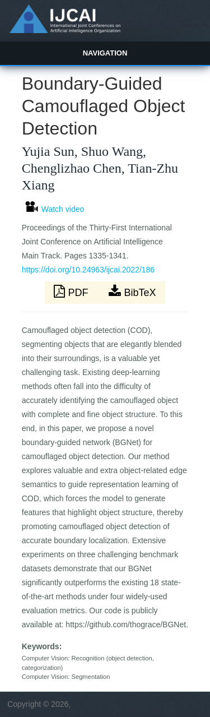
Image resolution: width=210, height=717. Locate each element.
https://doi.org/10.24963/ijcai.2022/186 (88, 269)
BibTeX (132, 291)
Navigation (105, 53)
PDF (72, 291)
